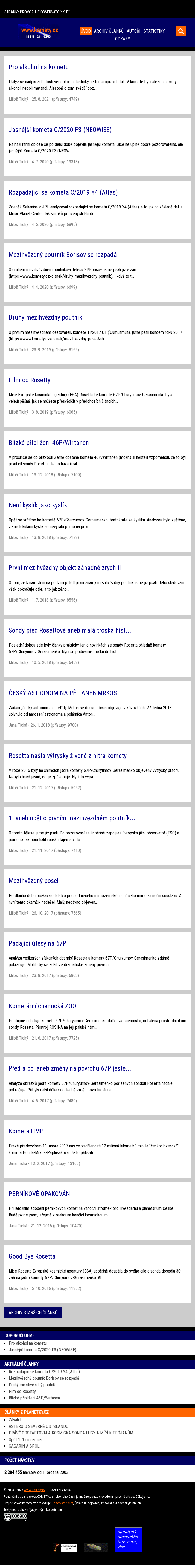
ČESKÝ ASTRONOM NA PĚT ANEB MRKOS (63, 693)
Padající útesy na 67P (37, 943)
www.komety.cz (34, 1490)
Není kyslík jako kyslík (38, 505)
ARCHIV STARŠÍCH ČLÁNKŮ (33, 1312)
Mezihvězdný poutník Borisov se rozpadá (63, 254)
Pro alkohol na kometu (39, 67)
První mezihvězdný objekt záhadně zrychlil (65, 567)
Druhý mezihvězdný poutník (45, 317)
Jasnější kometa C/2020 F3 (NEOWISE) (60, 129)
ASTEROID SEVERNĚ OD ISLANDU (38, 1426)
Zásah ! (15, 1419)
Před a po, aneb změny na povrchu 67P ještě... (70, 1068)
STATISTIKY (154, 31)
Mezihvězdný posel (34, 880)
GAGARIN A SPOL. (24, 1446)
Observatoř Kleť (62, 1503)
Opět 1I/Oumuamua (25, 1439)
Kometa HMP (26, 1131)
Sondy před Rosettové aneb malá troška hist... (70, 630)
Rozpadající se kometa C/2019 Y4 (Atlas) (63, 192)
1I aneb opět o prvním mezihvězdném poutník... (72, 818)
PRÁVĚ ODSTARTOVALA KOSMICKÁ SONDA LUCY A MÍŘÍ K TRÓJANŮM (71, 1433)
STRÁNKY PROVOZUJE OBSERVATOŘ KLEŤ (37, 12)
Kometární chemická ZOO (42, 1006)
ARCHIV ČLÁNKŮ (109, 31)
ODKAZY (122, 39)
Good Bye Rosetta (32, 1256)
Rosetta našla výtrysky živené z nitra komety (68, 755)
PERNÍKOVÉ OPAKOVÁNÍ (40, 1193)
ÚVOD (86, 31)
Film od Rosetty (29, 380)
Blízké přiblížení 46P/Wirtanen (49, 442)
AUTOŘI (133, 31)
